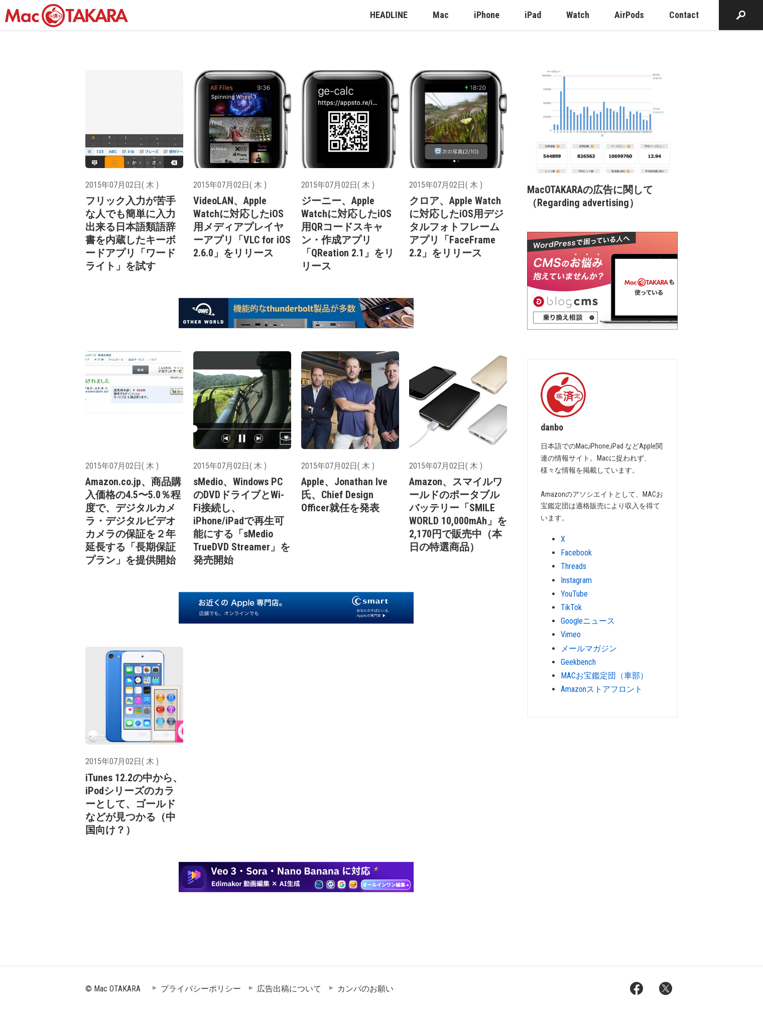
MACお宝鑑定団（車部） (604, 675)
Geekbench (578, 662)
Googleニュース (588, 621)
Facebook (576, 552)
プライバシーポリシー (201, 988)
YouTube (574, 594)
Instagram (576, 580)
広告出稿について (289, 988)
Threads (573, 566)
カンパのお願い (365, 988)
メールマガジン (589, 648)
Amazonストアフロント (602, 689)
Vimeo (571, 634)
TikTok (571, 607)
